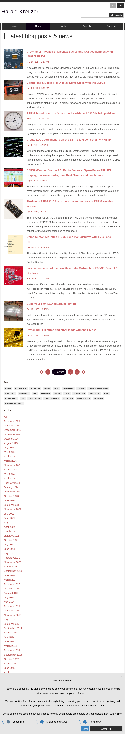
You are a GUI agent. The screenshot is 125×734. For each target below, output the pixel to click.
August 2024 (11, 469)
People (62, 26)
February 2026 (12, 420)
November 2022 (12, 509)
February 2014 (12, 649)
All (5, 416)
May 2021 (9, 553)
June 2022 (9, 517)
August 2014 (11, 632)
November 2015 (12, 614)
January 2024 (11, 486)
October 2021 (11, 539)
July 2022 (9, 513)
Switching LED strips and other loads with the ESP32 (61, 329)
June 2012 (9, 667)
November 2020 (12, 561)
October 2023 (11, 495)
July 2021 (9, 544)
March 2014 (10, 645)
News (38, 26)
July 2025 (9, 447)
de (112, 5)
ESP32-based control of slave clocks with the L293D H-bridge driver (71, 113)
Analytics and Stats (51, 722)
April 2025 (9, 456)
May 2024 (9, 473)
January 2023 (11, 504)
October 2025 (11, 438)
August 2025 (11, 442)
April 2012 (9, 672)
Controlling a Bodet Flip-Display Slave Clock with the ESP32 (66, 82)
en (120, 5)
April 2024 (9, 478)
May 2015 (9, 619)
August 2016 (11, 592)
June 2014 (9, 641)
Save (85, 729)
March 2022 (10, 531)
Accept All (106, 729)
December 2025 (12, 429)
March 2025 (10, 460)
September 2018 (13, 570)
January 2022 (11, 535)
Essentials (13, 722)
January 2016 (11, 610)
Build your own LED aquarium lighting (51, 303)
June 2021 (9, 548)
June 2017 (9, 575)
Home (14, 26)
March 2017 (10, 579)
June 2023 (9, 500)
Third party (90, 722)
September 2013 (13, 654)
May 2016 (9, 601)
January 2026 (11, 425)
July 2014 (9, 636)
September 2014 (13, 627)
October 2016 (11, 588)
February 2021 (12, 557)
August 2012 (11, 663)
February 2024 (12, 482)
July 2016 (9, 597)
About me (111, 26)
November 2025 (12, 434)
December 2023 (12, 491)
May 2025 (9, 451)
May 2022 (9, 522)
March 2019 (10, 566)
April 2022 (9, 526)
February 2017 (12, 583)
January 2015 (11, 623)
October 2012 (11, 658)
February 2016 (12, 605)
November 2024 (12, 464)
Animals (87, 26)
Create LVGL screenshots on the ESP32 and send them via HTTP (69, 139)
